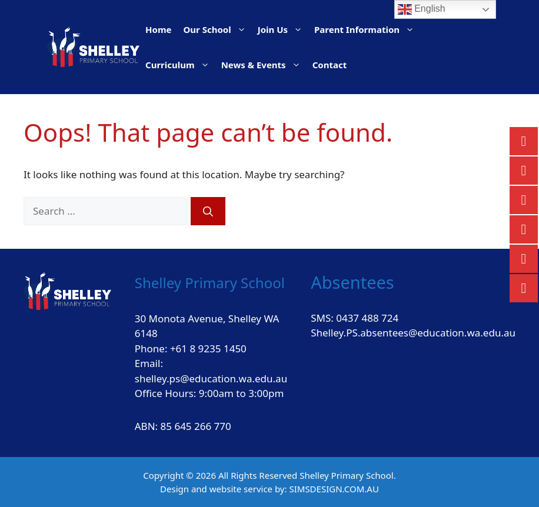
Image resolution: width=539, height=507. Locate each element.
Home (158, 29)
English (421, 9)
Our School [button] (217, 29)
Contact (329, 65)
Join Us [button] (283, 29)
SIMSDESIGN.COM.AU (333, 489)
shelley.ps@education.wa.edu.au (211, 378)
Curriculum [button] (180, 64)
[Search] (208, 211)
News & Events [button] (264, 64)
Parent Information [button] (367, 29)
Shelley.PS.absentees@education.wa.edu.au (413, 332)
